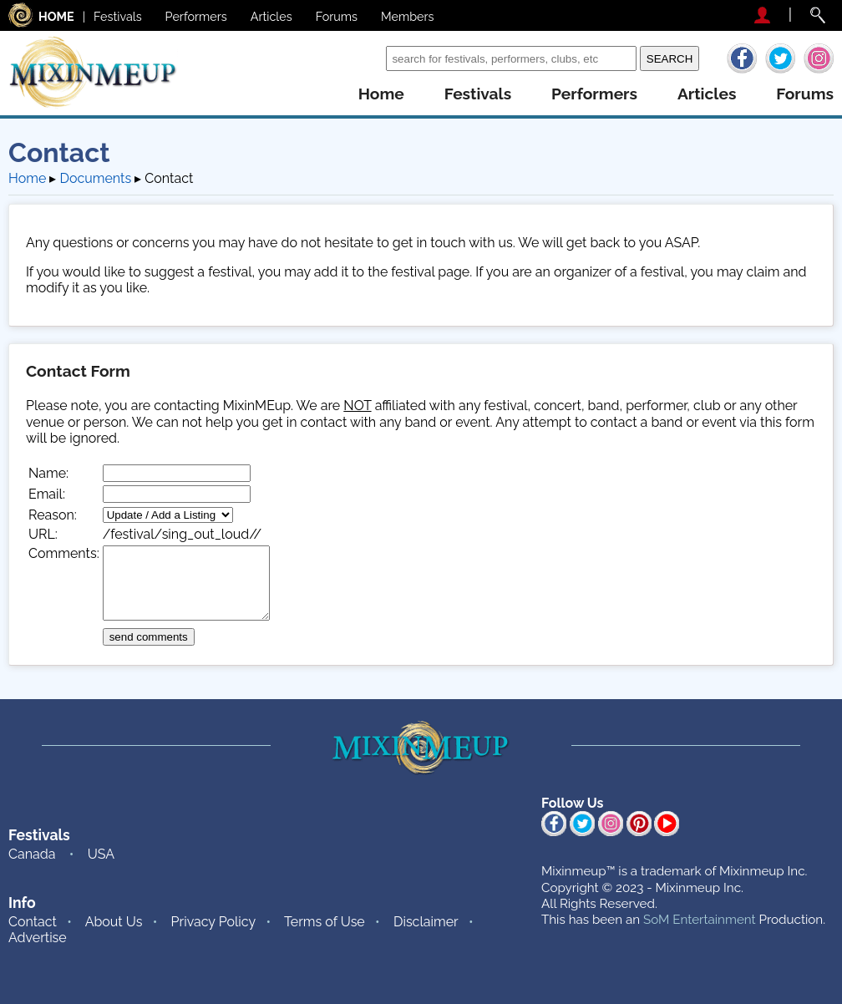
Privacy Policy (213, 922)
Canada (31, 854)
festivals (477, 94)
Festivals (118, 16)
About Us (114, 922)
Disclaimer (426, 922)
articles (706, 94)
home (381, 94)
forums (805, 94)
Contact (32, 922)
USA (101, 854)
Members (407, 16)
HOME (56, 16)
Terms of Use (324, 922)
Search (360, 58)
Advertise (37, 938)
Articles (271, 16)
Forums (337, 16)
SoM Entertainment (699, 919)
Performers (196, 16)
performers (594, 94)
